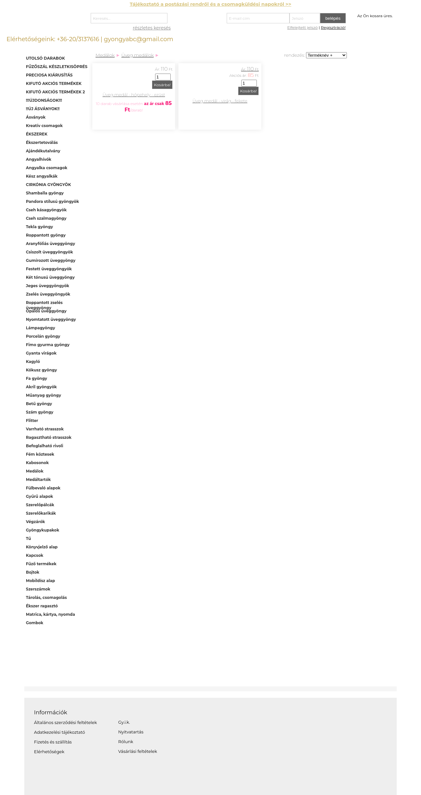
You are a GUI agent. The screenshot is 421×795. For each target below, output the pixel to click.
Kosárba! (162, 84)
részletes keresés (152, 28)
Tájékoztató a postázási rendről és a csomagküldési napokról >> (210, 4)
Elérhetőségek (49, 751)
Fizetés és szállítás (53, 741)
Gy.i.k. (124, 722)
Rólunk (125, 741)
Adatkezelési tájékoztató (59, 732)
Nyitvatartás (130, 731)
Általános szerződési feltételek (65, 722)
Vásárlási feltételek (137, 751)
